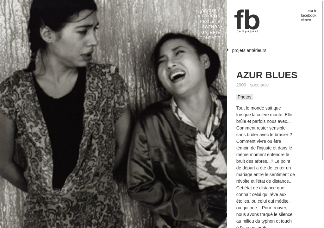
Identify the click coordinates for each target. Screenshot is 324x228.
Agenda (211, 27)
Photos (245, 96)
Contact (210, 38)
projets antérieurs (249, 50)
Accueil (210, 11)
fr (315, 11)
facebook (308, 15)
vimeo (306, 20)
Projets (210, 21)
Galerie (210, 32)
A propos (209, 16)
